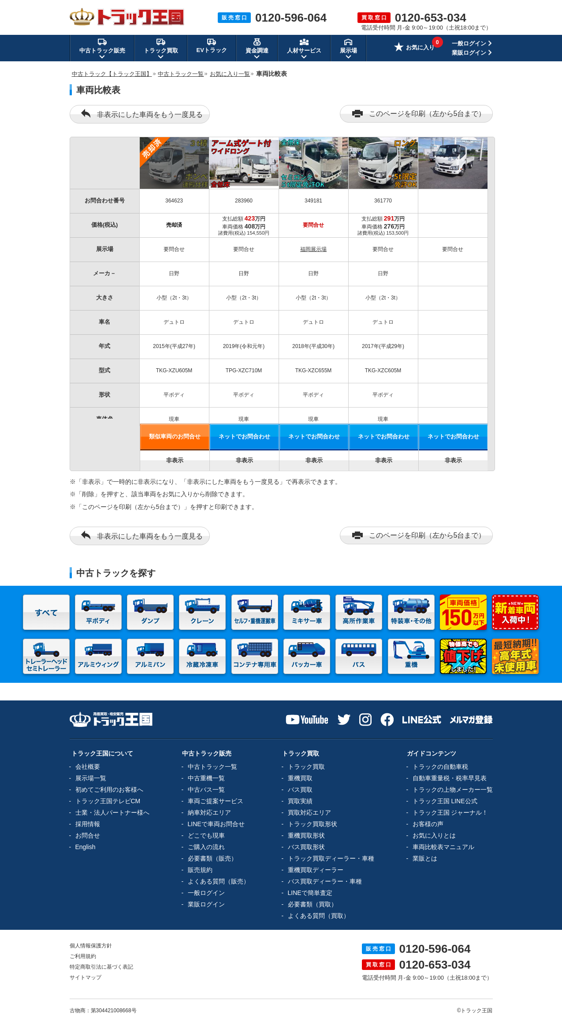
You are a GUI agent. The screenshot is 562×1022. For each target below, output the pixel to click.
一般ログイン (469, 43)
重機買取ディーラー (315, 869)
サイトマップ (85, 977)
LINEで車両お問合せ (216, 823)
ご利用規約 (83, 956)
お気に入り (414, 48)
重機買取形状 (306, 835)
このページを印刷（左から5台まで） (418, 114)
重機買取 (300, 778)
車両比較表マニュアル (443, 846)
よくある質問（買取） (319, 915)
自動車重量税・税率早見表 (450, 778)
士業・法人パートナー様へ (112, 812)
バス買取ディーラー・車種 (325, 881)
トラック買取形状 (312, 823)
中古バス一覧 (206, 789)
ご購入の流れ (206, 846)
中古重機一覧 (206, 778)
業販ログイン (469, 52)
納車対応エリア (209, 812)
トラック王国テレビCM (108, 801)
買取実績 (300, 801)
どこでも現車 (206, 835)
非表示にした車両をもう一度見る (142, 113)
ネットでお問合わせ (244, 436)
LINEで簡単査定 (310, 892)
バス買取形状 (306, 846)
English (85, 846)
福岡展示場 (313, 249)
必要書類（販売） (212, 858)
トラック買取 (306, 766)
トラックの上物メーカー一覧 (453, 789)
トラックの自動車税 (440, 766)
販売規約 (200, 869)
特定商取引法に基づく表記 (101, 967)
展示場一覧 (90, 778)
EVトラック (212, 45)
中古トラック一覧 (212, 766)
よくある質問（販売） (218, 881)
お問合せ (87, 835)
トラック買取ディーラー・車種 (331, 858)
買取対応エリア (309, 812)
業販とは (425, 858)
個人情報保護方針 (91, 946)
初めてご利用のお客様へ (109, 789)
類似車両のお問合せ (175, 436)
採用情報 (87, 823)
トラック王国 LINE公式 (445, 801)
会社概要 (87, 766)
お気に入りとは (434, 835)
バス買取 (300, 789)
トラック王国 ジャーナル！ (450, 812)
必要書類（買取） (312, 904)
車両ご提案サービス (215, 801)
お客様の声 (428, 823)
